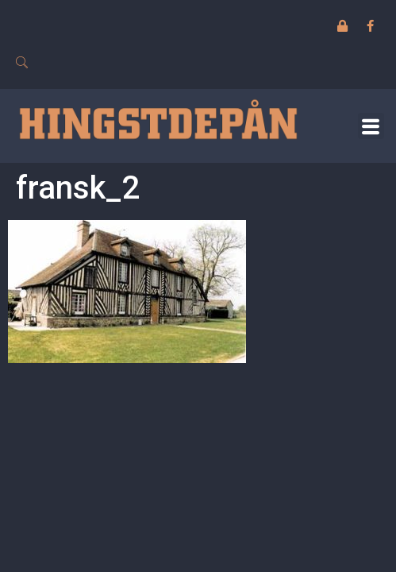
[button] (371, 126)
